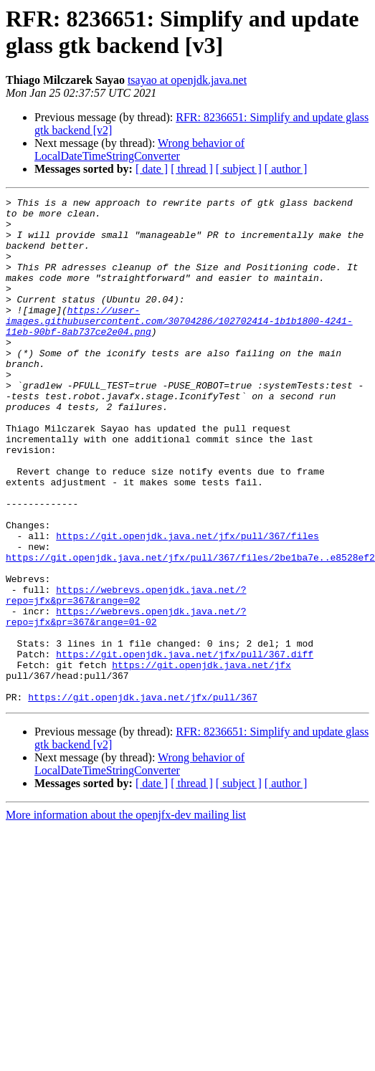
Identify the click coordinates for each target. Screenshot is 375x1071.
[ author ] (286, 169)
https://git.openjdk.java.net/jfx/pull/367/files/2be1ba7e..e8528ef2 (190, 617)
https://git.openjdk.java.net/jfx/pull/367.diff (184, 733)
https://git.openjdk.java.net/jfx (201, 746)
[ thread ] (192, 169)
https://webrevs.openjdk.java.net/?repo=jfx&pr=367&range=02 (126, 662)
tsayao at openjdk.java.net (187, 80)
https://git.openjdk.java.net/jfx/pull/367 (142, 785)
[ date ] (152, 169)
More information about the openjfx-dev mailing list (126, 903)
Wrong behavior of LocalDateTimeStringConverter (139, 149)
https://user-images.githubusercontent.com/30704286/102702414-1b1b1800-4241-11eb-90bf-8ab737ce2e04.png (179, 346)
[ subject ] (239, 169)
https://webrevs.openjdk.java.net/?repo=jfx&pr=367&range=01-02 (126, 688)
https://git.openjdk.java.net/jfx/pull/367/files (187, 591)
